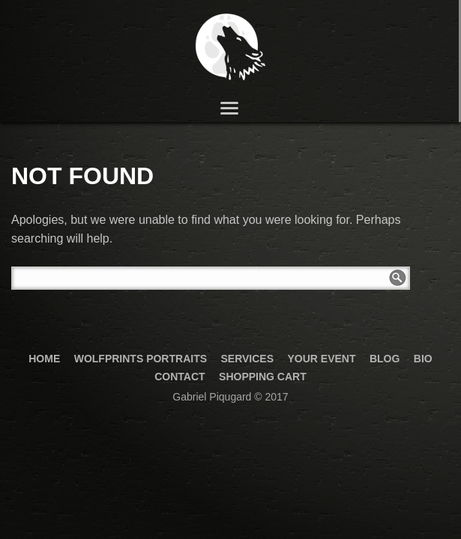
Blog (385, 359)
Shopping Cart (263, 377)
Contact (179, 377)
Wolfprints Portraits (140, 359)
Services (247, 359)
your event (321, 359)
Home (44, 359)
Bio (423, 359)
